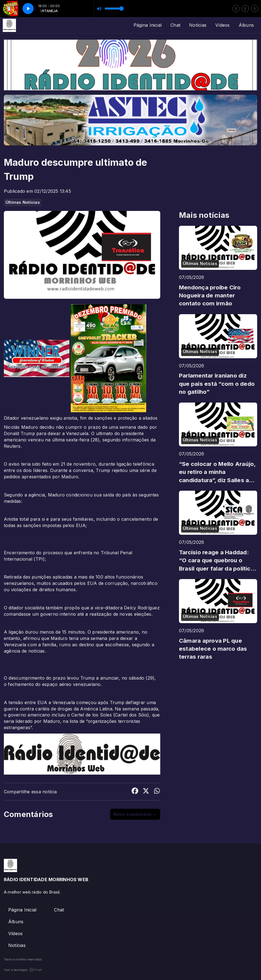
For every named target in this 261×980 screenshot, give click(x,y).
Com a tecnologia (23, 970)
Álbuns (246, 25)
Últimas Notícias (23, 202)
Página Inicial (148, 25)
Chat (175, 25)
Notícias (197, 25)
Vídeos (222, 25)
